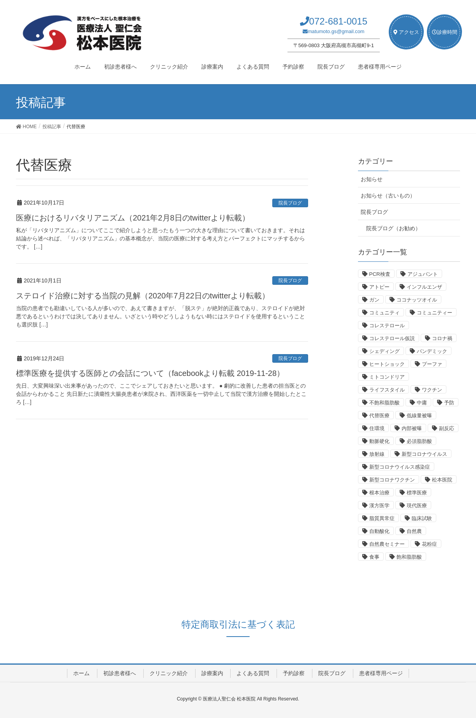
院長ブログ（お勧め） (393, 228)
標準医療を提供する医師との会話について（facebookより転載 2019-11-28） (150, 373)
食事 (374, 557)
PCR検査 (379, 274)
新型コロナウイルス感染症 (399, 467)
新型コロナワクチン (392, 480)
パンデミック (432, 351)
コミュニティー (434, 313)
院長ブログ (290, 203)
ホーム (81, 673)
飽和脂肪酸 (409, 557)
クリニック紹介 (169, 673)
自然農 (414, 531)
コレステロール (387, 325)
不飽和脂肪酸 (384, 403)
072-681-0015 (338, 21)
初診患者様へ (119, 673)
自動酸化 (379, 531)
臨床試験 (422, 518)
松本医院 (442, 480)
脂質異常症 (382, 518)
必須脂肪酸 (419, 441)
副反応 (446, 428)
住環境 (376, 428)
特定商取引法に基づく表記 (238, 624)
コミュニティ (384, 313)
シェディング (384, 351)
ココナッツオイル (417, 300)
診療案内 (212, 673)
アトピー (379, 287)
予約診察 (294, 673)
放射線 (376, 454)
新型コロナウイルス (424, 454)
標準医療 (417, 493)
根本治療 (379, 493)
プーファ (432, 364)
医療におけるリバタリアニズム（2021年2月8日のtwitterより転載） (133, 217)
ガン (374, 300)
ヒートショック (387, 364)
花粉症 (429, 544)
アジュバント (422, 274)
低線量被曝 (419, 415)
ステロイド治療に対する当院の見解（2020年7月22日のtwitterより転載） (143, 295)
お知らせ (372, 179)
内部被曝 (412, 428)
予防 (449, 403)
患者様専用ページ (381, 673)
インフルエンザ (424, 287)
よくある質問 (252, 673)
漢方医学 (379, 505)
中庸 (422, 403)
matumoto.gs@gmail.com (336, 31)
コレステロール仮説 (392, 338)
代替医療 (379, 415)
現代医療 (417, 505)
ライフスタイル (387, 390)
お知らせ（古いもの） (388, 195)
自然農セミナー (387, 544)
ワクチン (432, 390)
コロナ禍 (442, 338)
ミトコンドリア (387, 377)
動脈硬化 (379, 441)
